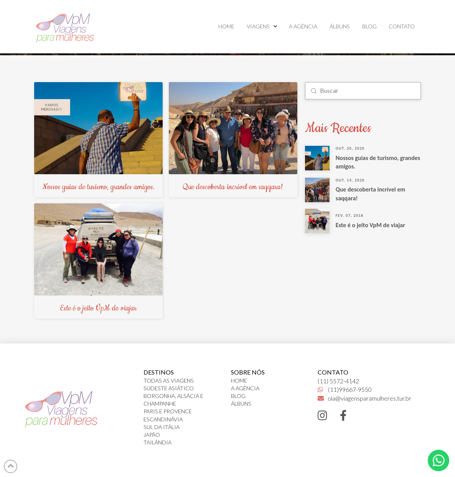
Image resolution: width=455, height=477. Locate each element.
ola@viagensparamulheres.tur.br (364, 398)
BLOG (238, 396)
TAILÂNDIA (157, 442)
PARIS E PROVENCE (167, 411)
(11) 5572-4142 (338, 381)
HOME (239, 380)
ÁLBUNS (241, 403)
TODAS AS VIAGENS (168, 380)
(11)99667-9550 (345, 389)
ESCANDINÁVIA (163, 419)
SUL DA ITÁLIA (161, 427)
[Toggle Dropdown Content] (438, 460)
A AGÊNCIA (245, 388)
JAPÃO (151, 434)
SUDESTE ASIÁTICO (168, 388)
